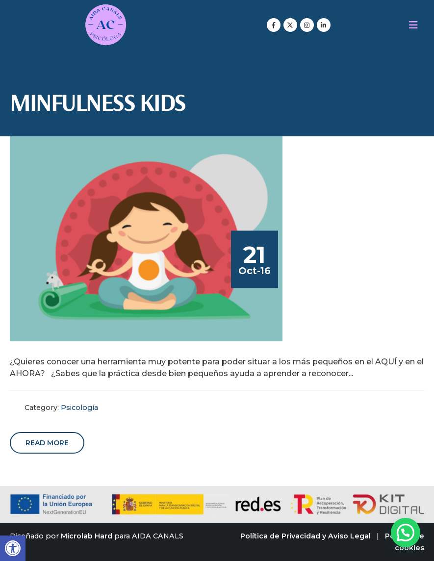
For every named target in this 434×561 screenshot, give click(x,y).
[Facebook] (274, 25)
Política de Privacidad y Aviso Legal (305, 536)
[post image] (146, 238)
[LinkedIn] (324, 25)
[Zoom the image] (106, 9)
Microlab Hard (86, 536)
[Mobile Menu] (413, 25)
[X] (290, 25)
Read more (47, 442)
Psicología (79, 407)
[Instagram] (307, 25)
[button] (13, 548)
